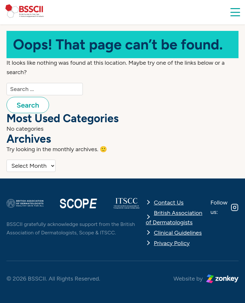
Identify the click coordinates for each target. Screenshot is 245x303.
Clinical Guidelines (178, 232)
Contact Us (169, 202)
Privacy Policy (172, 243)
